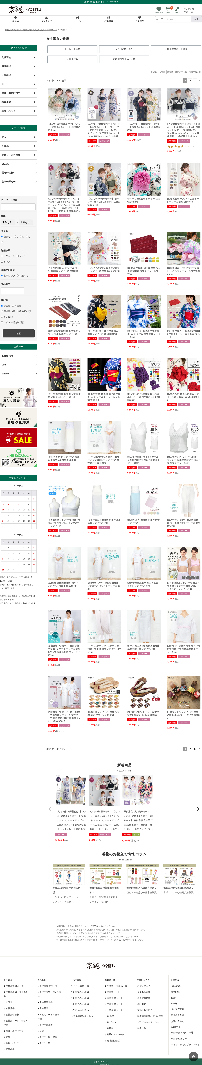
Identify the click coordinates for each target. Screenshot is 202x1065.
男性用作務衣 (45, 1025)
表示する (22, 275)
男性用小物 (44, 1043)
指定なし (7, 236)
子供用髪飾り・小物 (82, 1016)
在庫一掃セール (10, 181)
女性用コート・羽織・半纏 (16, 1022)
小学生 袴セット (114, 1010)
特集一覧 (141, 1028)
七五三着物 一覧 (80, 986)
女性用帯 (9, 1008)
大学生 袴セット (114, 998)
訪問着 (8, 1002)
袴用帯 (109, 1028)
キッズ (5, 261)
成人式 (5, 163)
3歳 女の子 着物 (80, 992)
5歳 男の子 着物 (80, 1004)
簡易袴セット (112, 992)
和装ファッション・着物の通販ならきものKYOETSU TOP (31, 29)
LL (3, 242)
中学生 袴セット (114, 1004)
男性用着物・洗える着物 (49, 994)
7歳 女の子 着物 (80, 1010)
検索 (197, 19)
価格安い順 (24, 311)
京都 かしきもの (179, 1038)
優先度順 (7, 316)
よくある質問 (143, 992)
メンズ (21, 256)
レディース (8, 256)
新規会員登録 (177, 1015)
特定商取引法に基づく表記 (150, 1016)
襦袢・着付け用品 (13, 1031)
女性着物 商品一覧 (14, 986)
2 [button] (190, 80)
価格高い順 (8, 311)
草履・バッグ (11, 1043)
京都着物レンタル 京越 (182, 1032)
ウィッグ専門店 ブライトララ (185, 1044)
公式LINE (175, 992)
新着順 (5, 306)
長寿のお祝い (9, 172)
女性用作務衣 (11, 1014)
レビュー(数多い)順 (12, 322)
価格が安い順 (181, 72)
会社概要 (141, 1004)
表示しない (8, 275)
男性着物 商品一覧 (48, 986)
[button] (199, 80)
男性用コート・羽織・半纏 (49, 1016)
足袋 (7, 1037)
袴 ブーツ (110, 1022)
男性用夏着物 (45, 1002)
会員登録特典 (143, 998)
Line (4, 364)
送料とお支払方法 (146, 1010)
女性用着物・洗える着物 (16, 994)
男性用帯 (43, 1008)
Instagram (7, 355)
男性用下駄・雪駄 (47, 1037)
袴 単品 (109, 1016)
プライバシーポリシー (148, 1022)
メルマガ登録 (177, 1009)
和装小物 (9, 1049)
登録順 (16, 306)
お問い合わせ (177, 1021)
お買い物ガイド (145, 986)
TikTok (5, 373)
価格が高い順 (195, 72)
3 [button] (195, 80)
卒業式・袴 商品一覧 (116, 986)
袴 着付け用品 (113, 1040)
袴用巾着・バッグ (114, 1034)
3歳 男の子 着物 (80, 998)
